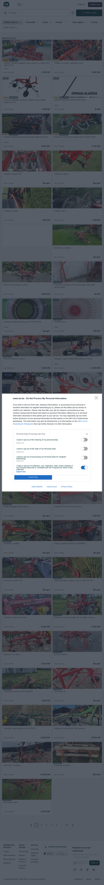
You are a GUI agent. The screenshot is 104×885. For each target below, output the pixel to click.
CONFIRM (33, 477)
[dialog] (52, 443)
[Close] (97, 398)
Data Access (52, 487)
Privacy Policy (66, 487)
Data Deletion (37, 487)
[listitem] (52, 434)
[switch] (84, 439)
